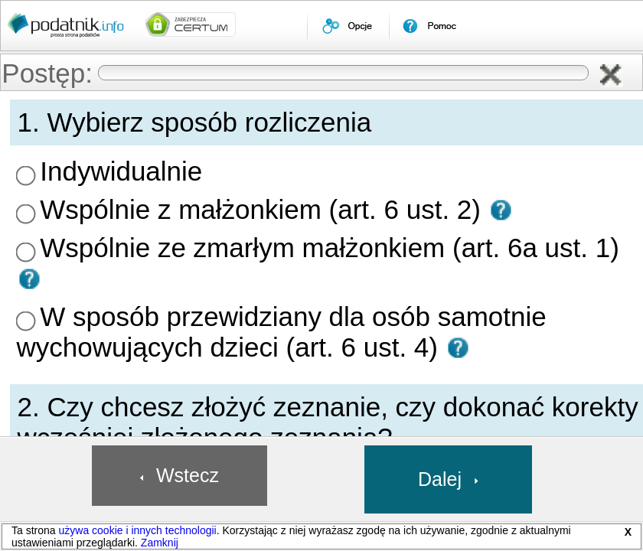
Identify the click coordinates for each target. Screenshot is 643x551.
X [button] (628, 532)
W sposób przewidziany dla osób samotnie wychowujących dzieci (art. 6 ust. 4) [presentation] (394, 213)
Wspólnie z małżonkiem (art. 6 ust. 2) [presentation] (309, 169)
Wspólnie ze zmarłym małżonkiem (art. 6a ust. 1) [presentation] (333, 191)
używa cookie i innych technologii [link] (137, 530)
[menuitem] (348, 26)
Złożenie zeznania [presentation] (271, 287)
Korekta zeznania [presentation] (269, 310)
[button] (618, 76)
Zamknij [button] (159, 542)
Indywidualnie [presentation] (262, 147)
